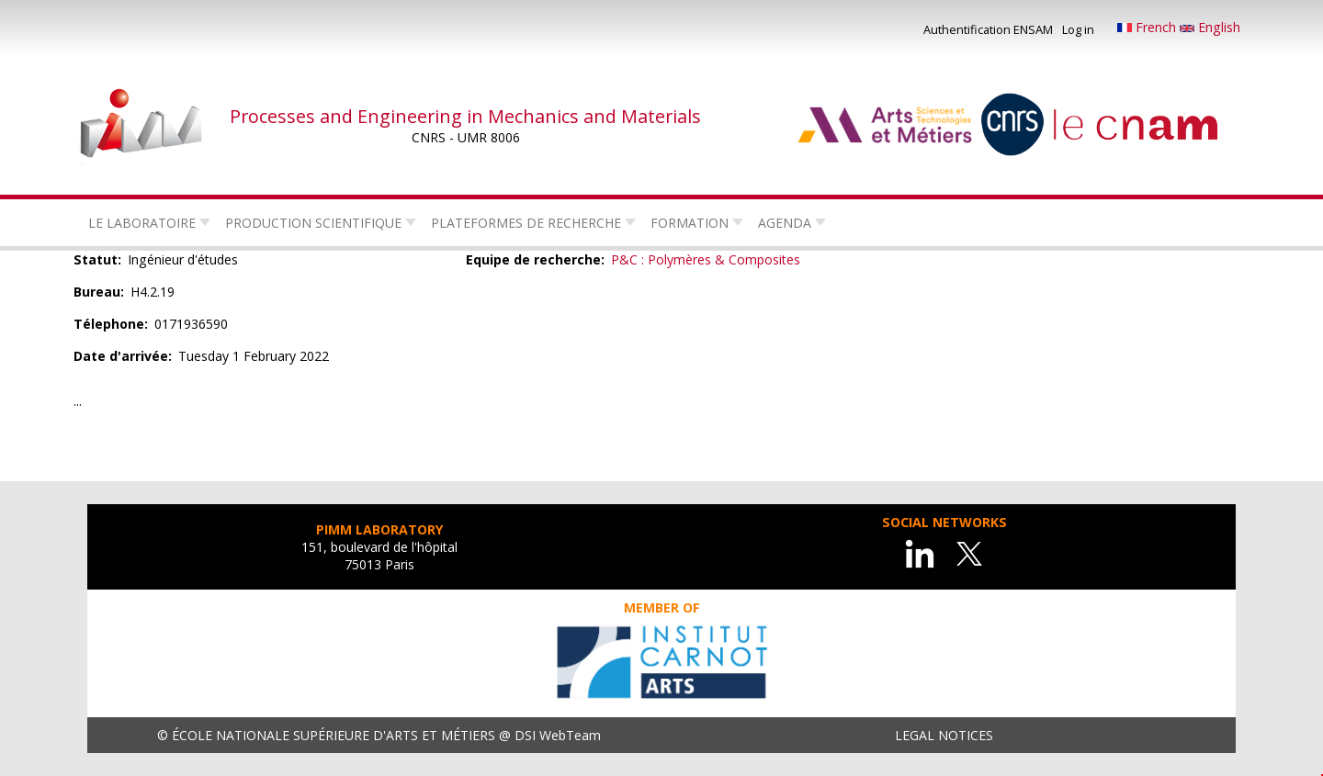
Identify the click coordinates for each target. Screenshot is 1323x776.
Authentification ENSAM (988, 29)
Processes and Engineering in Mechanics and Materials (465, 116)
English (1210, 27)
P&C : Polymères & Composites (705, 259)
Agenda (784, 222)
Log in (1078, 29)
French (1148, 27)
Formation (689, 222)
